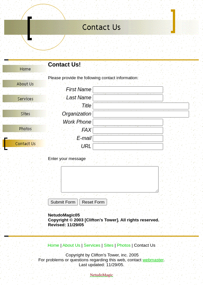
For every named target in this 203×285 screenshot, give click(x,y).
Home (53, 250)
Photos (124, 250)
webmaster (153, 264)
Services (92, 250)
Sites (108, 250)
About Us (71, 250)
